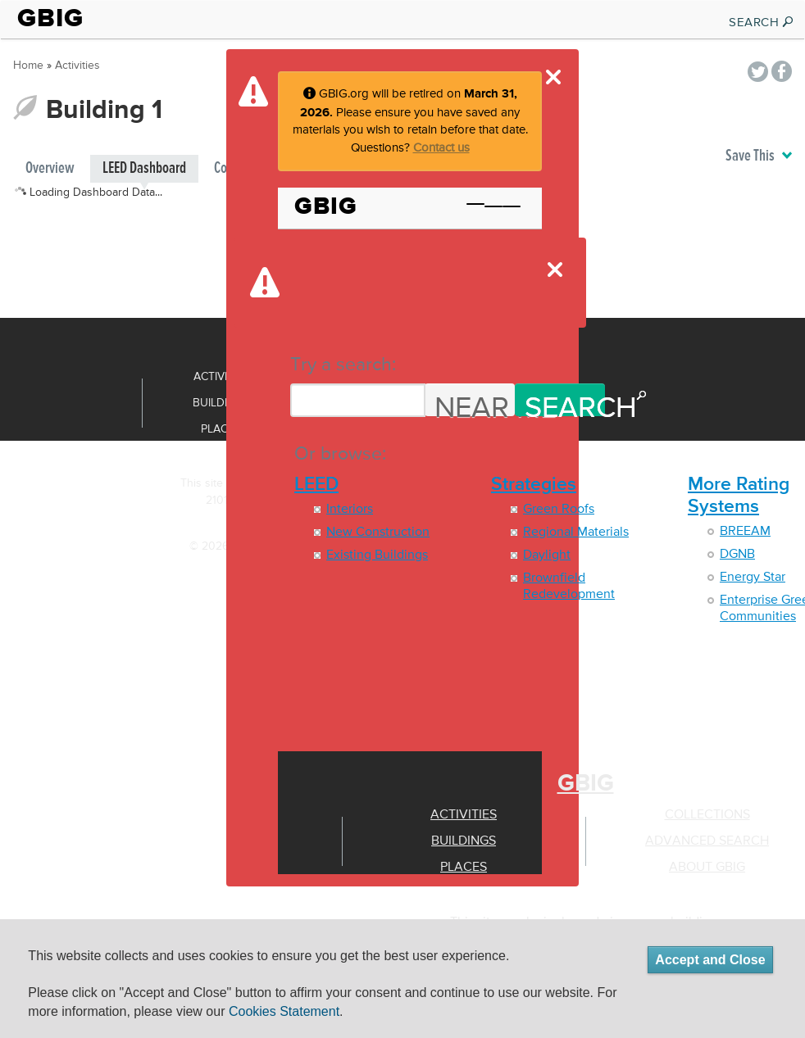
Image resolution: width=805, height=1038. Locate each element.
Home (28, 65)
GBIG (50, 18)
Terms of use (207, 572)
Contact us (441, 148)
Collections (707, 815)
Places (463, 867)
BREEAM (745, 531)
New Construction (378, 532)
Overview (50, 168)
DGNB (737, 554)
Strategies (533, 484)
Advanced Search (707, 841)
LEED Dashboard (144, 168)
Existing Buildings (377, 555)
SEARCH (761, 22)
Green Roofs (558, 509)
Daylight (547, 555)
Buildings (463, 841)
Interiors (349, 509)
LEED (316, 484)
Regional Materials (576, 532)
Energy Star (752, 577)
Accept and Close (710, 960)
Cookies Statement (284, 1011)
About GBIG (707, 867)
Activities (463, 815)
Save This (758, 156)
